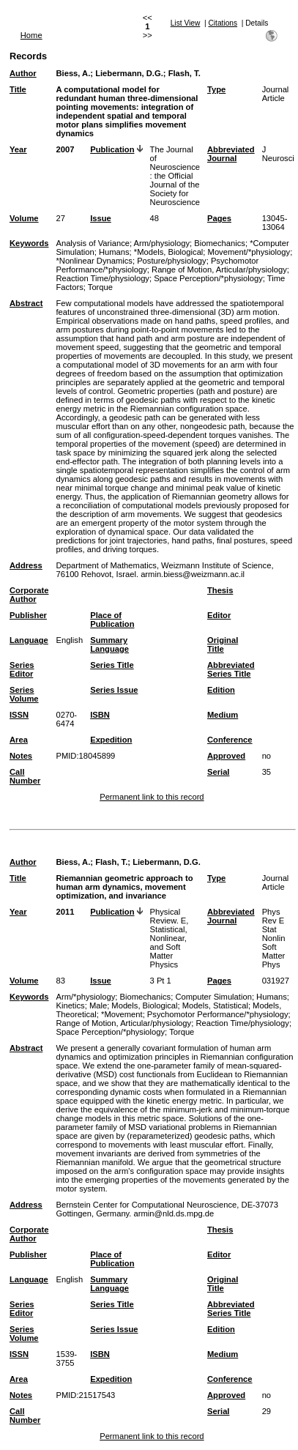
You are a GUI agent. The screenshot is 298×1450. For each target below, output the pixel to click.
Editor (219, 615)
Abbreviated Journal (231, 154)
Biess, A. (73, 73)
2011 (65, 911)
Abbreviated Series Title (231, 669)
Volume (24, 218)
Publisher (28, 615)
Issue (100, 218)
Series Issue (114, 689)
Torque (100, 287)
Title (18, 89)
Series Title (112, 665)
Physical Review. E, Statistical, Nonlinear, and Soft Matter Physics (169, 938)
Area (19, 739)
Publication (112, 149)
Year (18, 149)
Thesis (220, 590)
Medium (222, 714)
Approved (226, 755)
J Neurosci (278, 154)
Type (216, 89)
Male (98, 1005)
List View (186, 23)
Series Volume (24, 694)
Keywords (29, 243)
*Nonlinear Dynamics (94, 260)
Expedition (111, 739)
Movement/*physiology (249, 252)
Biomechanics (219, 243)
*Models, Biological (169, 252)
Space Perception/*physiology (208, 278)
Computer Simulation (213, 996)
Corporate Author (29, 594)
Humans (114, 252)
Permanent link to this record (152, 796)
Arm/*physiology (85, 996)
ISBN (100, 714)
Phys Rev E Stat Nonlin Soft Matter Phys (274, 938)
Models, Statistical (215, 1005)
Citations (222, 23)
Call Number (25, 776)
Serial (218, 771)
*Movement (122, 1014)
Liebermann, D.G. (129, 73)
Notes (21, 755)
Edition (221, 689)
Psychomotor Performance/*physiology (217, 1014)
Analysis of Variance (93, 243)
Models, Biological (144, 1005)
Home (31, 35)
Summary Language (109, 644)
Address (26, 565)
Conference (230, 739)
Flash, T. (184, 73)
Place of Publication (112, 619)
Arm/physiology (162, 243)
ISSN (19, 714)
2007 (65, 149)
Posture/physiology (171, 260)
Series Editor (22, 669)
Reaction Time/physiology (102, 278)
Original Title (222, 644)
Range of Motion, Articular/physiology (219, 269)
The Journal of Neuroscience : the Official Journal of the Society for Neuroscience (175, 176)
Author (23, 73)
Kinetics (70, 1005)
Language (29, 640)
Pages (219, 218)
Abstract (26, 303)
